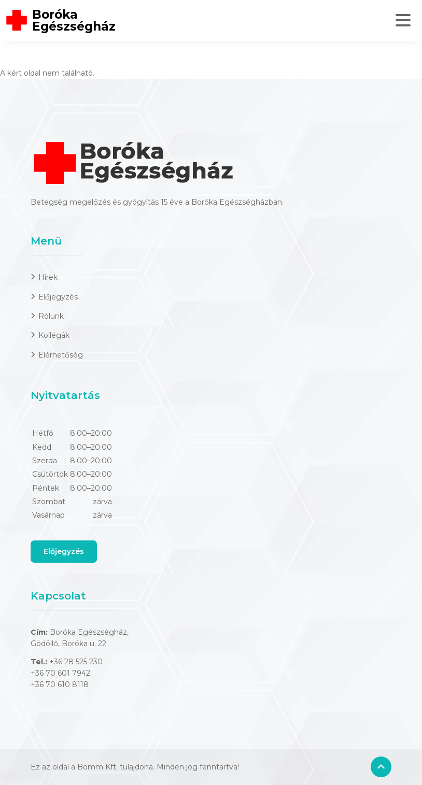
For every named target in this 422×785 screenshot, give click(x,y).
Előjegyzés (58, 297)
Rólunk (51, 316)
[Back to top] (381, 767)
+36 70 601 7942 (60, 673)
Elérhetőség (60, 355)
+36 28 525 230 (76, 661)
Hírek (48, 277)
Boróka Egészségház (74, 21)
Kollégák (53, 335)
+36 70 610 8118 (60, 684)
